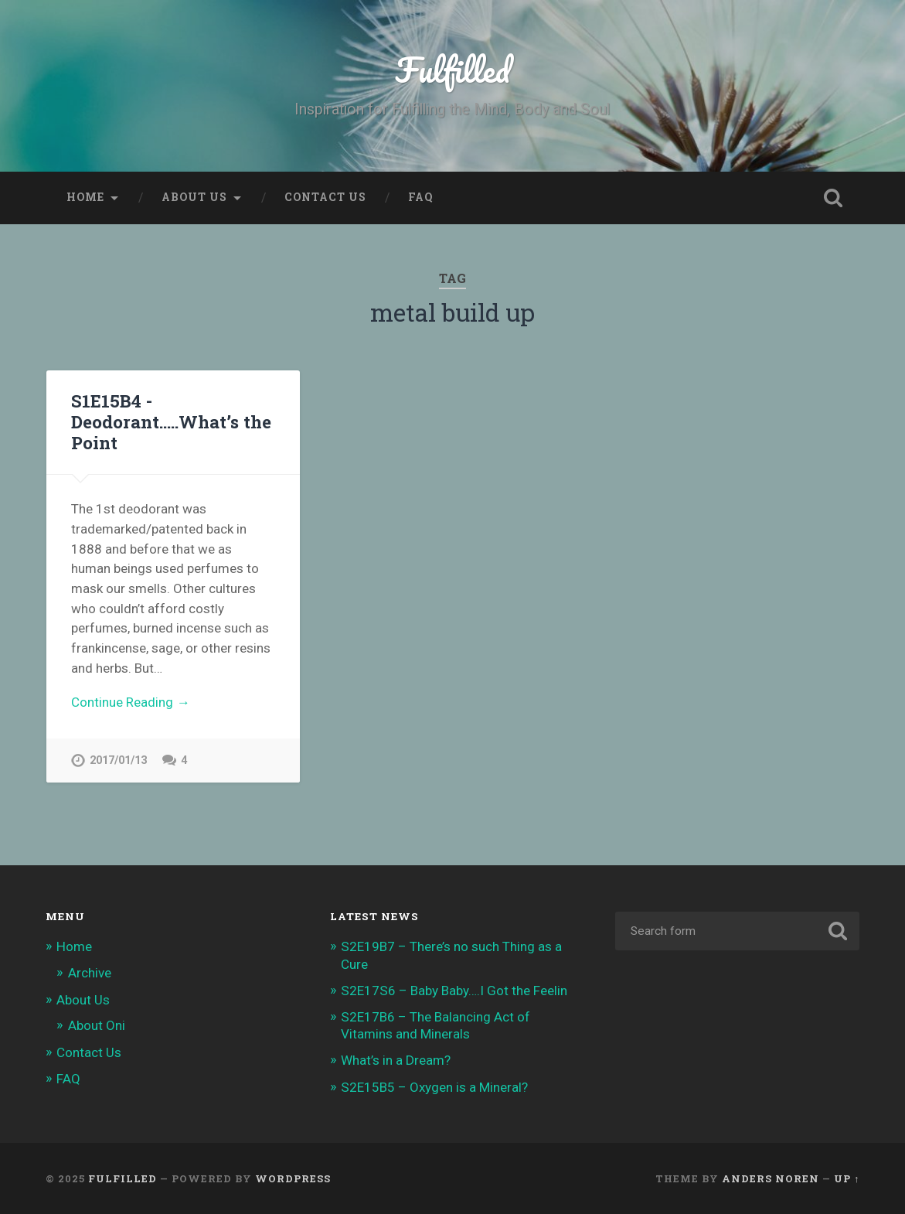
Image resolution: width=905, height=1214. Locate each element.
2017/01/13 (118, 760)
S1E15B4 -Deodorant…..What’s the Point (171, 421)
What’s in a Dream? (396, 1060)
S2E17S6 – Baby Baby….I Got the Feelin (454, 990)
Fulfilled (452, 69)
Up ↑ (846, 1178)
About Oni (96, 1025)
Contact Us (325, 197)
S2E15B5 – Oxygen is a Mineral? (434, 1087)
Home (85, 197)
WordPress (293, 1178)
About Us (194, 197)
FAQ (420, 197)
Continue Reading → (130, 702)
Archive (89, 972)
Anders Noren (770, 1178)
